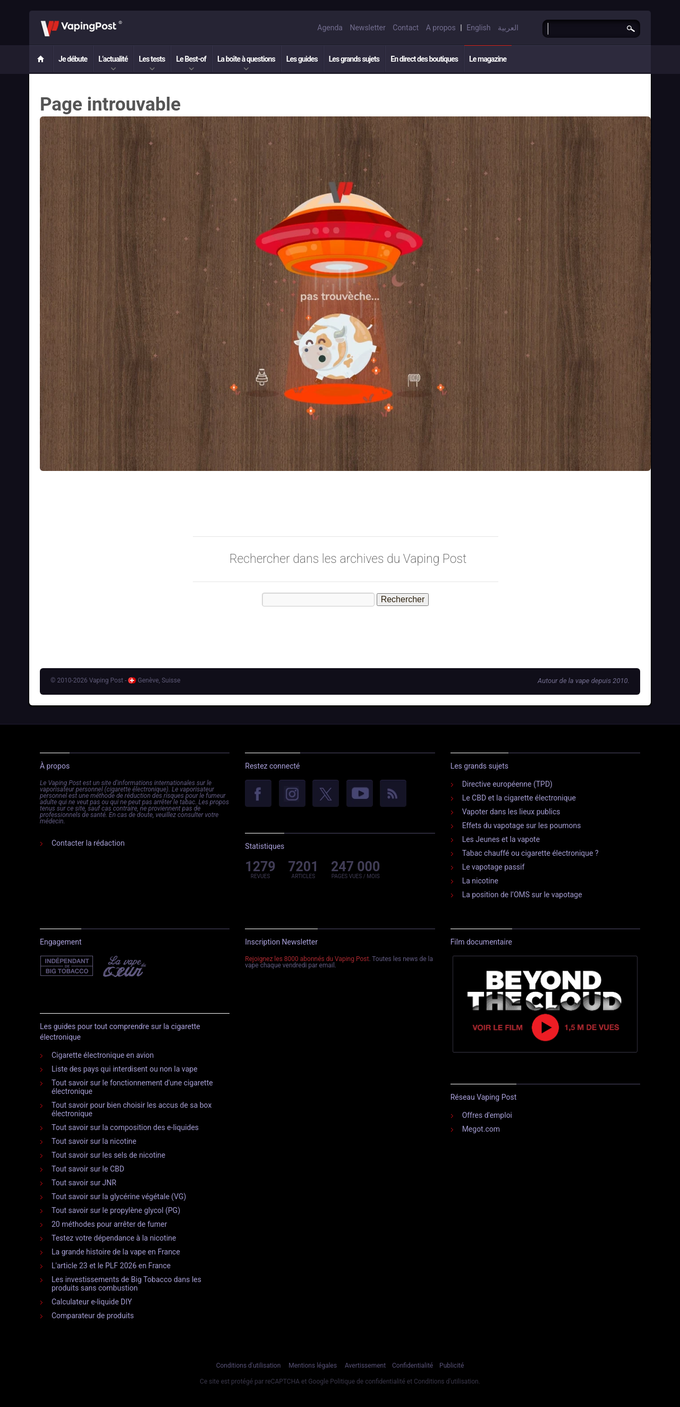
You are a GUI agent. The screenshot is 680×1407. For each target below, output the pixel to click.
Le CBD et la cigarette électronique (519, 798)
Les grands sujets (354, 59)
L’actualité (113, 59)
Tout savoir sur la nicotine (94, 1141)
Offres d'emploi (487, 1115)
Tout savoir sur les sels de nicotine (108, 1155)
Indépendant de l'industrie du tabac (67, 966)
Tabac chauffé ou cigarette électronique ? (530, 853)
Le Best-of (191, 59)
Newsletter (367, 27)
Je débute (72, 59)
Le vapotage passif (493, 867)
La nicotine (480, 881)
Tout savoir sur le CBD (88, 1169)
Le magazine (487, 59)
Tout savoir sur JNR (84, 1182)
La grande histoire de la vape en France (116, 1252)
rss (393, 794)
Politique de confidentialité (367, 1381)
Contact (406, 27)
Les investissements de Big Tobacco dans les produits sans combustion (126, 1283)
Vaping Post (125, 21)
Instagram (292, 794)
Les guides (302, 59)
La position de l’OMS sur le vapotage (522, 894)
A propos (441, 27)
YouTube (359, 794)
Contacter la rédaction (88, 843)
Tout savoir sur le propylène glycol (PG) (116, 1210)
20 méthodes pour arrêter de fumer (109, 1224)
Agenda (330, 27)
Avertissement (365, 1365)
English (478, 27)
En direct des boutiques (424, 59)
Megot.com (481, 1129)
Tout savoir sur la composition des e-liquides (125, 1127)
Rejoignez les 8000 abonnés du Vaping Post (307, 959)
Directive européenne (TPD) (507, 784)
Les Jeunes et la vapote (501, 839)
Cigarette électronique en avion (103, 1055)
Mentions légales (312, 1365)
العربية (508, 27)
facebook (258, 794)
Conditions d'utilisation (248, 1365)
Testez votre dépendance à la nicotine (114, 1238)
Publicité (451, 1365)
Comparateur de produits (93, 1315)
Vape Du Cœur (123, 966)
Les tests (152, 59)
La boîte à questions (246, 59)
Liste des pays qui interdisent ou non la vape (125, 1069)
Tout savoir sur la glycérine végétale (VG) (119, 1196)
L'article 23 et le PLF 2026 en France (111, 1265)
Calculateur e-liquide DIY (92, 1302)
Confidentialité (412, 1365)
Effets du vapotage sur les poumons (521, 825)
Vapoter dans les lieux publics (511, 811)
